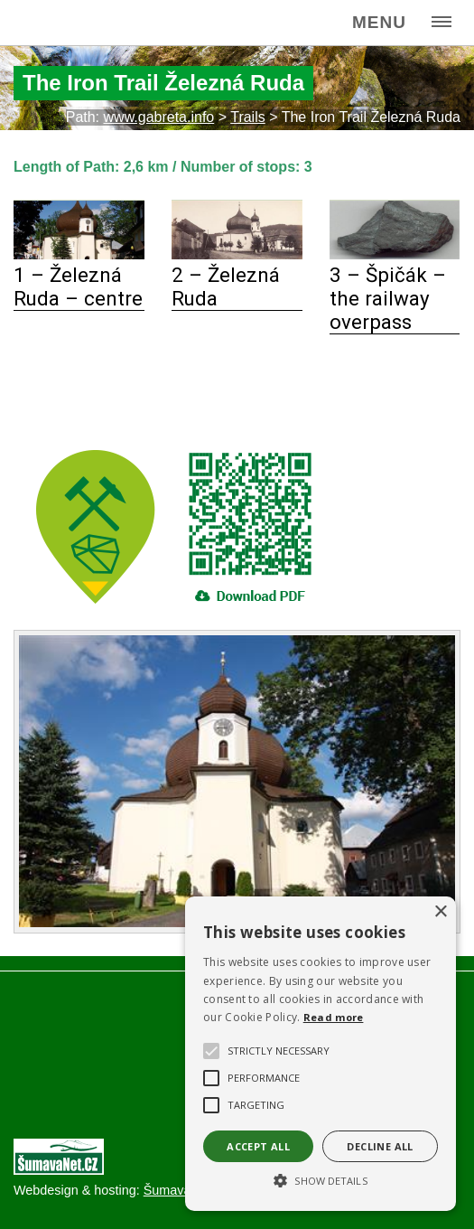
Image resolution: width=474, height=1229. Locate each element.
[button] (320, 1179)
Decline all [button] (380, 1146)
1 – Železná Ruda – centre (78, 286)
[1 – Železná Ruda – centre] (79, 254)
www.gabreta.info (159, 117)
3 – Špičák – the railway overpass (388, 298)
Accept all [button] (258, 1146)
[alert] (320, 1053)
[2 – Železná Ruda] (237, 254)
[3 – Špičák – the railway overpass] (395, 254)
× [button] (440, 912)
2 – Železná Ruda (226, 286)
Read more (333, 1017)
